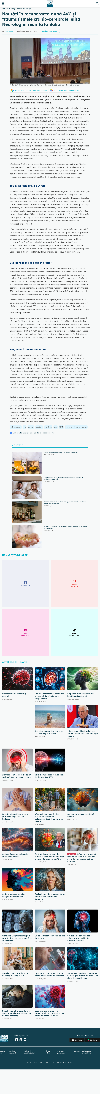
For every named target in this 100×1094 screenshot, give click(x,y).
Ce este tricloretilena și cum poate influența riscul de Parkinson (15, 816)
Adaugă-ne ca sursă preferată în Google (31, 90)
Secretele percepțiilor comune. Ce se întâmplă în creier (49, 732)
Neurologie (27, 9)
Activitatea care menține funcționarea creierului (13, 895)
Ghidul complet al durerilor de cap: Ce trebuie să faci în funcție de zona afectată (16, 1013)
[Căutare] (97, 3)
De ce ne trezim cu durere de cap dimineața (50, 937)
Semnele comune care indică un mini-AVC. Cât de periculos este (16, 776)
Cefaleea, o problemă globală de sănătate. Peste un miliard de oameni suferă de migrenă (81, 858)
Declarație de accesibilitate (86, 1052)
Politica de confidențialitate (29, 1052)
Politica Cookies (47, 1052)
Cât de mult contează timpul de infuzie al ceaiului (60, 453)
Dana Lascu (8, 31)
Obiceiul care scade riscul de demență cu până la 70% (15, 974)
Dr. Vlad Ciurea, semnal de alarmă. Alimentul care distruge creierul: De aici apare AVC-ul (49, 856)
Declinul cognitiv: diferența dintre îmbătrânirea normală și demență (50, 896)
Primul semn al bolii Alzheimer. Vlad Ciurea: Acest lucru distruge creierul (82, 733)
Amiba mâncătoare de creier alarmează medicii (15, 855)
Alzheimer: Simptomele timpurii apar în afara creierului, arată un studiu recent (17, 938)
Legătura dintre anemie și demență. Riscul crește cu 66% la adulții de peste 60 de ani (50, 1013)
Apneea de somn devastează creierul (80, 815)
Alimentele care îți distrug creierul (14, 694)
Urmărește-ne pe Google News (66, 90)
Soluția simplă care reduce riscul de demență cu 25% (49, 776)
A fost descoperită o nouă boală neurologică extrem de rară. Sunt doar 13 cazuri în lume (82, 975)
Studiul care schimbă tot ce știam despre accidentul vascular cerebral (80, 938)
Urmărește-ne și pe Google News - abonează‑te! (33, 433)
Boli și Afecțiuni (16, 9)
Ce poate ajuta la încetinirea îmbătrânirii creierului (80, 694)
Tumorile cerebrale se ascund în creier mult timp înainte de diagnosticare (49, 696)
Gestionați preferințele (61, 1052)
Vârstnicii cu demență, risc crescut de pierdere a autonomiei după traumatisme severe (49, 818)
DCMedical (6, 9)
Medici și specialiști (12, 1052)
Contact (77, 1051)
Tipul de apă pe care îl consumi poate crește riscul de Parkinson (49, 974)
